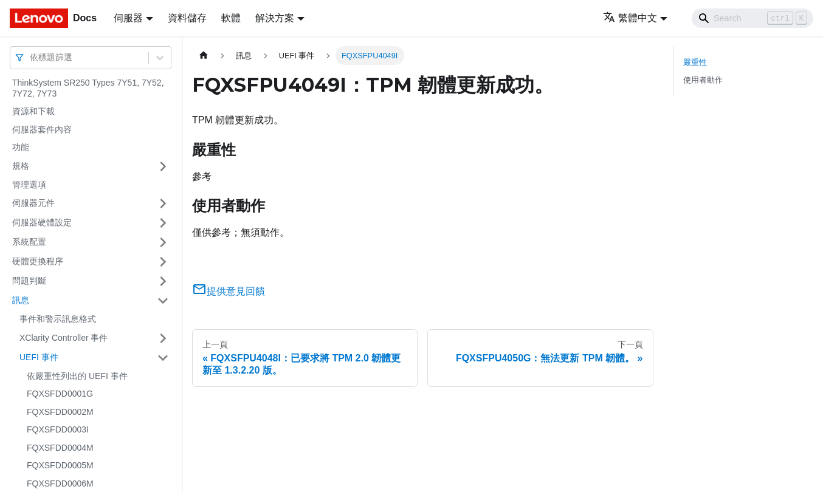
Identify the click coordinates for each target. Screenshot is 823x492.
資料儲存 (187, 18)
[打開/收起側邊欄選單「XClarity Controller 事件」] (163, 338)
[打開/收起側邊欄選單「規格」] (163, 166)
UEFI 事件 (38, 357)
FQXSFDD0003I (58, 429)
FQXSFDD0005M (60, 465)
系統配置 (29, 242)
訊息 (20, 300)
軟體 (231, 18)
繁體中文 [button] (630, 18)
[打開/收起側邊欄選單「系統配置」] (163, 242)
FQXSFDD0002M (60, 412)
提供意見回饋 (228, 291)
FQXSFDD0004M (60, 448)
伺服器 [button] (128, 18)
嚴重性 (695, 62)
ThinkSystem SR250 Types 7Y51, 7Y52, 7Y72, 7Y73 (88, 88)
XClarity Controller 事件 (63, 338)
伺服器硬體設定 (42, 222)
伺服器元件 (33, 203)
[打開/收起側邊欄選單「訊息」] (163, 300)
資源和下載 (33, 111)
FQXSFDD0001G (60, 393)
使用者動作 (703, 79)
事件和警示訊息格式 (57, 319)
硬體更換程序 (37, 261)
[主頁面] (203, 55)
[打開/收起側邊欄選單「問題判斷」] (163, 281)
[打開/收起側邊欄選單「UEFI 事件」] (163, 357)
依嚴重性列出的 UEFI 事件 (77, 376)
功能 (20, 147)
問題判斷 (29, 280)
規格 (20, 166)
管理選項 (29, 185)
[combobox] (31, 57)
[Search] (752, 18)
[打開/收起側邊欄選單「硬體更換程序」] (163, 262)
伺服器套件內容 (42, 129)
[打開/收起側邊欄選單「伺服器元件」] (163, 203)
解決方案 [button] (274, 18)
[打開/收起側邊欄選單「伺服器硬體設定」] (163, 223)
